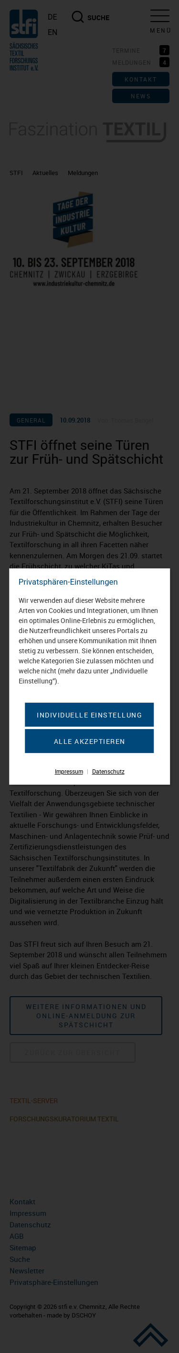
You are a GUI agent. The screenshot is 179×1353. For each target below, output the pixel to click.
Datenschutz (108, 771)
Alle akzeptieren (90, 741)
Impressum (69, 771)
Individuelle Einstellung (89, 714)
